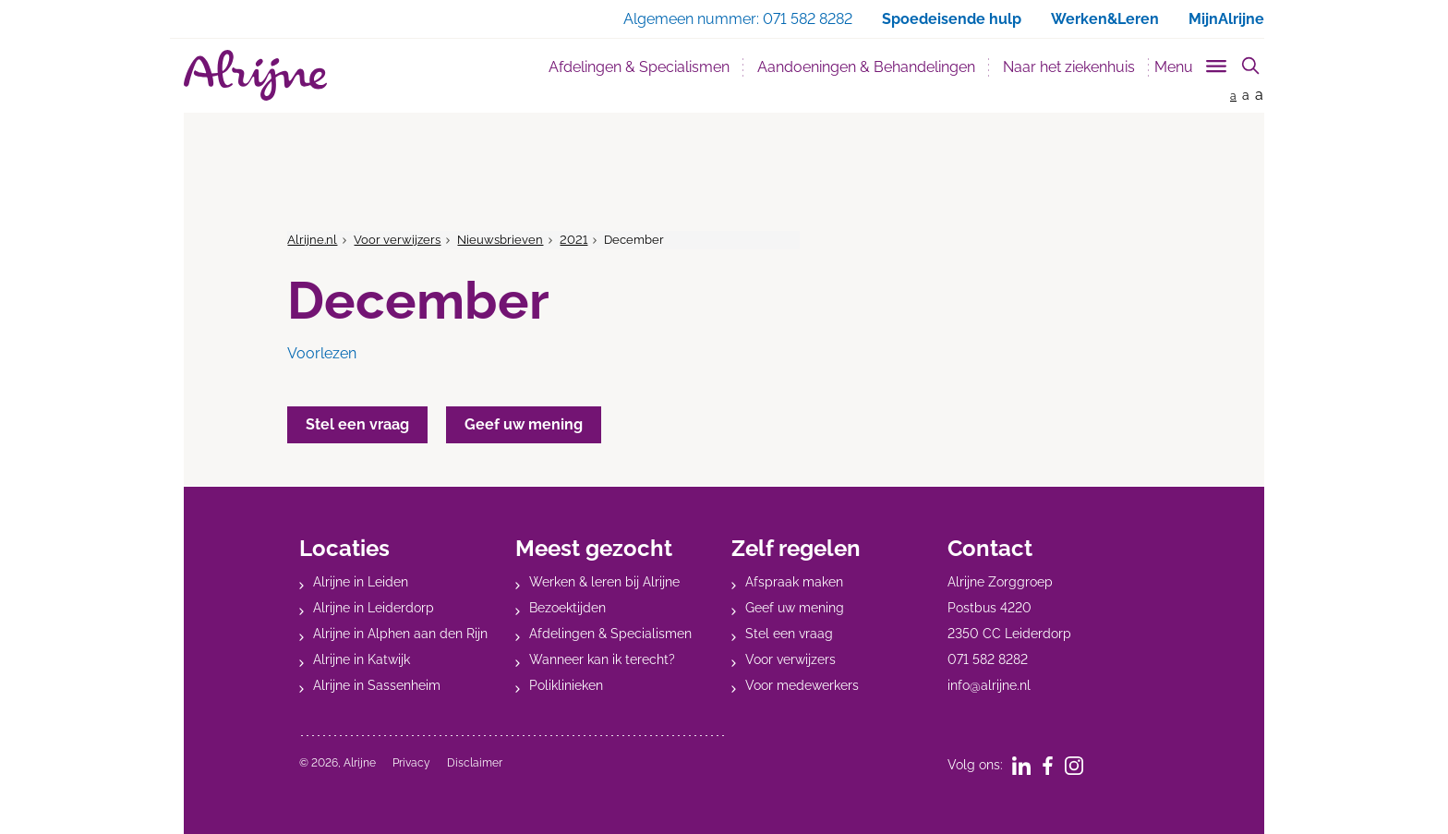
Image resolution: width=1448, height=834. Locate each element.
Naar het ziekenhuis (1069, 67)
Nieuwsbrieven (500, 240)
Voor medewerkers (802, 685)
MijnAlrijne (1226, 19)
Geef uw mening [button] (524, 424)
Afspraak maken (794, 581)
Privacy (411, 762)
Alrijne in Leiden (360, 581)
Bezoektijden (567, 607)
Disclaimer (474, 762)
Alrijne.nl (312, 240)
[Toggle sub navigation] (1192, 63)
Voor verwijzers (397, 240)
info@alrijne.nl (989, 685)
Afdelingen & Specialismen (639, 67)
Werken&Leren (1105, 19)
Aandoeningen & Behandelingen (866, 67)
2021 (573, 240)
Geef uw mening (794, 607)
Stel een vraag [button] (357, 424)
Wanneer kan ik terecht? (602, 659)
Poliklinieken (566, 685)
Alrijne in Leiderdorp (373, 607)
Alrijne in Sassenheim (376, 685)
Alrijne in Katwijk (361, 659)
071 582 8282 (987, 659)
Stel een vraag (789, 633)
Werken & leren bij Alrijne (604, 581)
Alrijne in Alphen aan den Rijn (400, 633)
